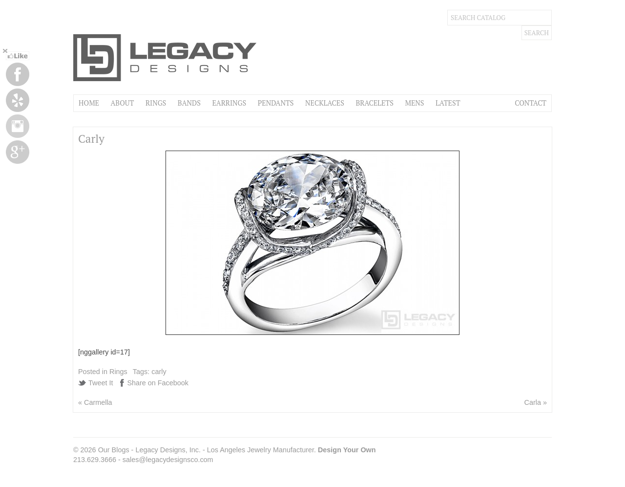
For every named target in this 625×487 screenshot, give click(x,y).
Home (89, 103)
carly (158, 372)
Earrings (229, 103)
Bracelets (374, 103)
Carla (532, 402)
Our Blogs (113, 450)
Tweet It (100, 383)
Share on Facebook (157, 383)
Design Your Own (347, 450)
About (122, 103)
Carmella (98, 402)
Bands (189, 103)
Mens (414, 103)
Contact (530, 103)
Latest (448, 103)
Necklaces (324, 103)
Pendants (276, 103)
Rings (156, 103)
